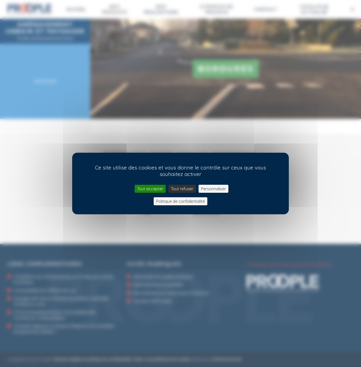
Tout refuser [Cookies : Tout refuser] (182, 188)
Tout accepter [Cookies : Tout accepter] (150, 188)
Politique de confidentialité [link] (180, 201)
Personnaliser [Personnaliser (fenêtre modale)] (213, 188)
